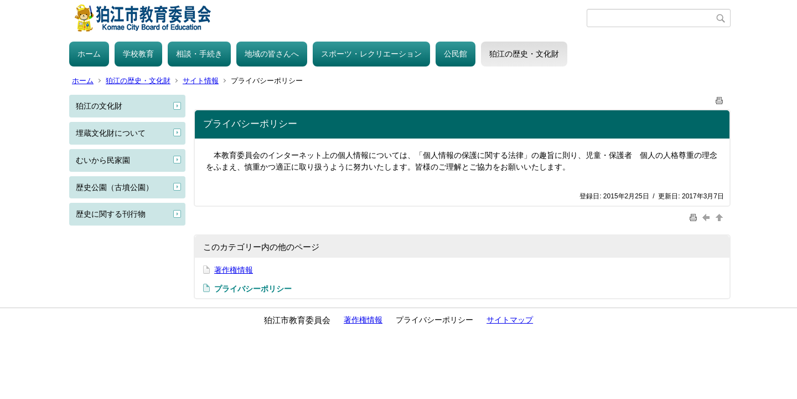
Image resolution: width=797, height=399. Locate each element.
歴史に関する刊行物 (111, 213)
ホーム (89, 53)
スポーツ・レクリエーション (371, 53)
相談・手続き (199, 53)
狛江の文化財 (99, 105)
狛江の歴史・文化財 (524, 53)
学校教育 (138, 53)
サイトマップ (510, 319)
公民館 (455, 53)
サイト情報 (201, 80)
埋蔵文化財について (111, 133)
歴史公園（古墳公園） (114, 187)
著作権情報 (233, 269)
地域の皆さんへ (272, 53)
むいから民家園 (103, 160)
